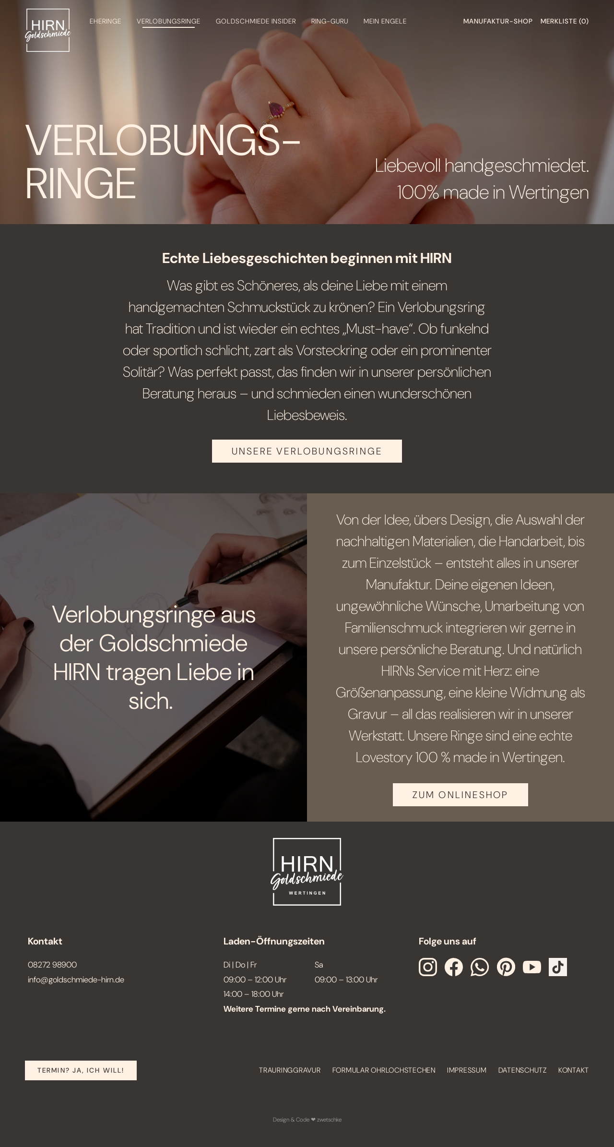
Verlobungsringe (169, 21)
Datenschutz (522, 1070)
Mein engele (385, 21)
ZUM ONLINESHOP (461, 795)
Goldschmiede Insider (256, 21)
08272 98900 (52, 964)
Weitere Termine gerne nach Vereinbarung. (305, 1009)
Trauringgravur (290, 1070)
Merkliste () (565, 21)
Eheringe (105, 21)
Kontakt (573, 1070)
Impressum (467, 1070)
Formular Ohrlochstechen (384, 1070)
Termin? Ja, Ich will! (80, 1070)
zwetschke (329, 1119)
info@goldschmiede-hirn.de (76, 979)
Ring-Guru (329, 21)
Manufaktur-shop (498, 21)
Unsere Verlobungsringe (307, 451)
